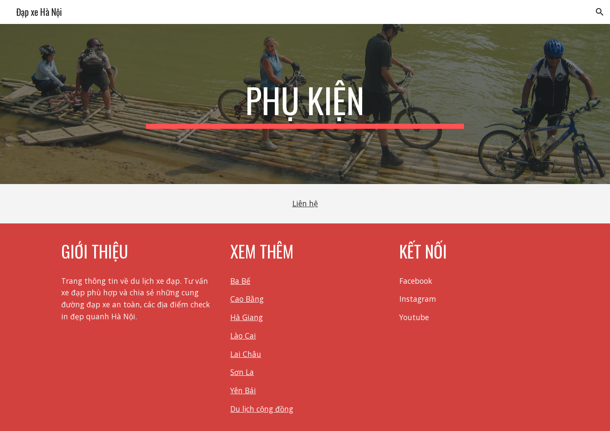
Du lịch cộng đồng (261, 409)
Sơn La (242, 372)
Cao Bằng (247, 299)
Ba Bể (240, 281)
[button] (599, 12)
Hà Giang (246, 317)
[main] (305, 104)
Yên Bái (243, 390)
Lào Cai (243, 335)
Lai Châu (245, 354)
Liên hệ (305, 203)
